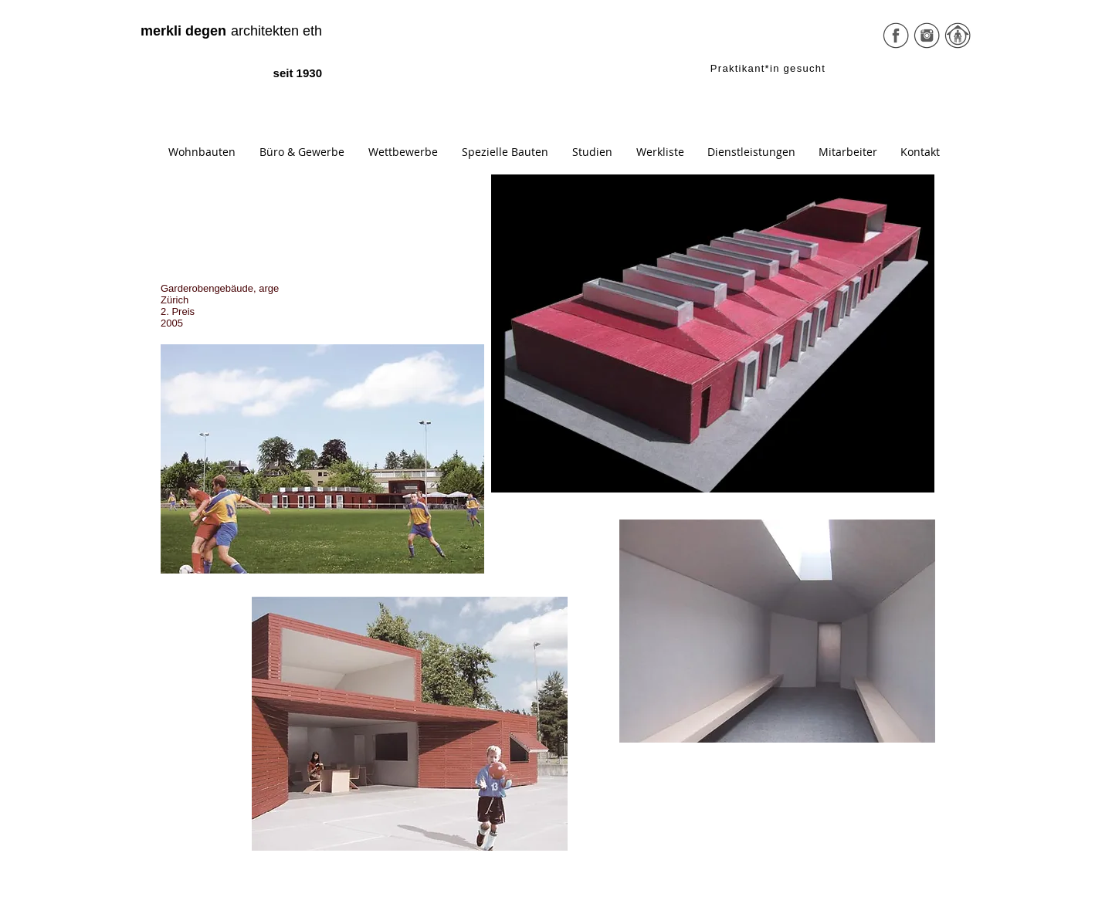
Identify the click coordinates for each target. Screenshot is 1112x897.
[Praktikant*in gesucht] (769, 67)
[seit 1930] (283, 73)
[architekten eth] (258, 31)
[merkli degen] (183, 31)
